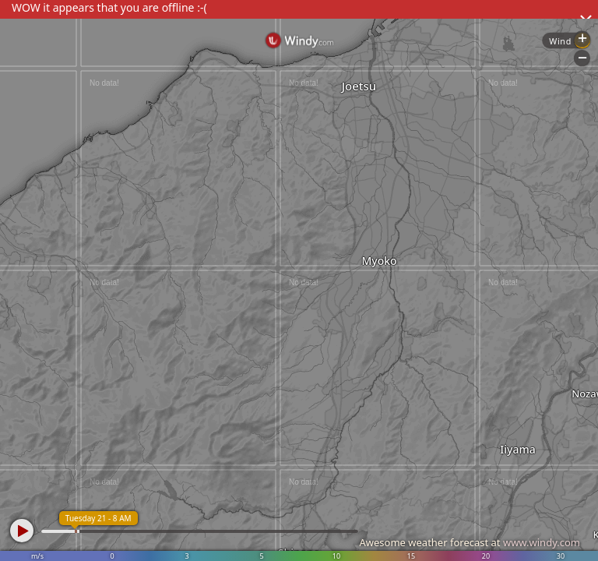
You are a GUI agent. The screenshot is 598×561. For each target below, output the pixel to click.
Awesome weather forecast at (469, 542)
